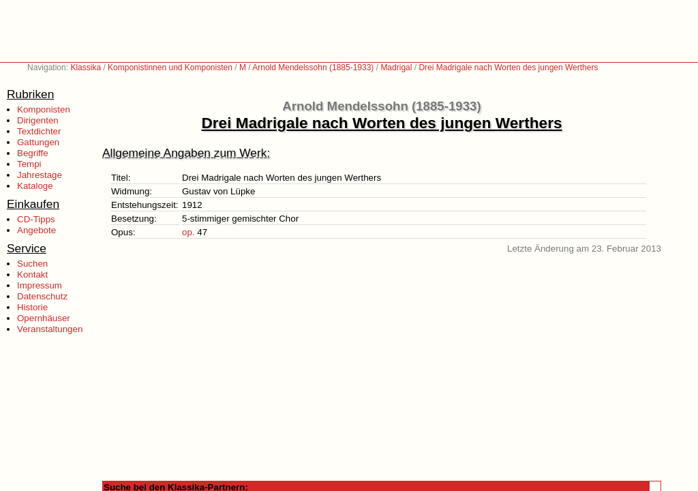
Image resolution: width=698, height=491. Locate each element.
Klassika (85, 67)
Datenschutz (42, 296)
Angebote (36, 230)
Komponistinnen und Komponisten (170, 67)
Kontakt (32, 274)
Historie (32, 307)
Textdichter (39, 131)
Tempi (29, 164)
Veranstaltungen (49, 329)
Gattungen (38, 142)
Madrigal (396, 67)
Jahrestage (39, 175)
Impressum (39, 285)
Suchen (32, 263)
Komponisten (43, 109)
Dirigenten (38, 120)
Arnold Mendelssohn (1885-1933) (313, 67)
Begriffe (32, 153)
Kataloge (35, 186)
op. (188, 232)
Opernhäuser (43, 318)
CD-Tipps (36, 219)
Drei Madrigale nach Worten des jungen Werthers (508, 67)
